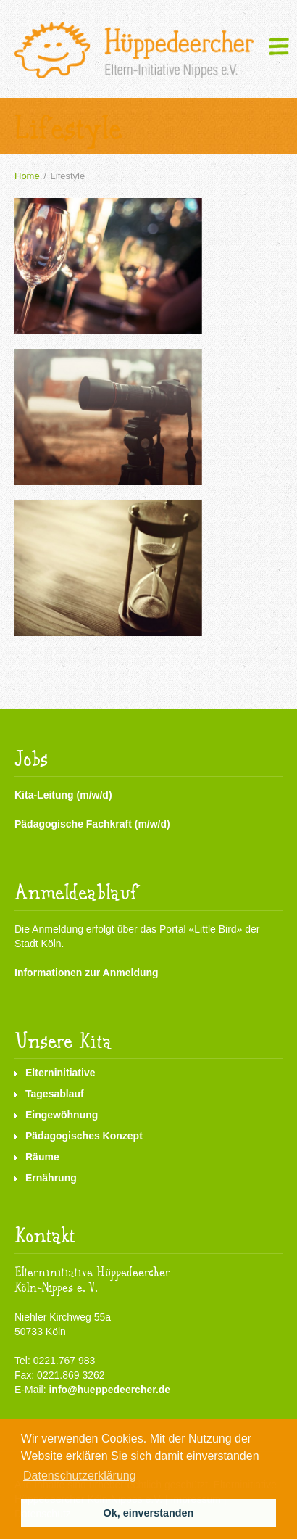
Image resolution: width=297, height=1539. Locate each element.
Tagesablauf (54, 1093)
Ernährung (51, 1178)
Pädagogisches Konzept (84, 1136)
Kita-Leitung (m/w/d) (63, 795)
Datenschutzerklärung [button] (79, 1475)
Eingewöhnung (61, 1115)
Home (27, 175)
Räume (42, 1157)
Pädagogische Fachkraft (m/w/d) (92, 824)
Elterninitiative (60, 1072)
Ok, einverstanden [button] (149, 1513)
